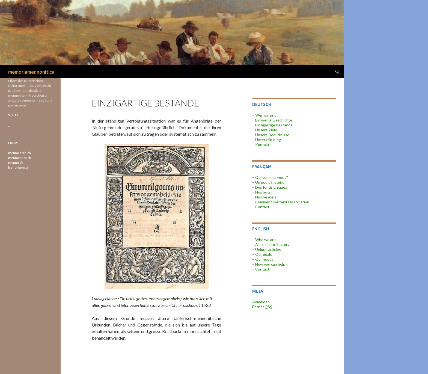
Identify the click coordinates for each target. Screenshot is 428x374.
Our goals (263, 254)
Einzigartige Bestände (274, 125)
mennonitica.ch (19, 158)
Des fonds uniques (271, 187)
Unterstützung (267, 139)
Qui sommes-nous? (271, 177)
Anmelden (261, 301)
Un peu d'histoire (269, 182)
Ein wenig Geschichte (273, 120)
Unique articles (268, 249)
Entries (262, 306)
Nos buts (263, 192)
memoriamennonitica (31, 72)
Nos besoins (265, 197)
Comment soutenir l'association (282, 202)
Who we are (265, 239)
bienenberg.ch (18, 167)
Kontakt (262, 144)
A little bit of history (272, 244)
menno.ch (15, 163)
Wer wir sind (266, 115)
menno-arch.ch (19, 153)
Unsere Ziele (266, 129)
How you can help (270, 264)
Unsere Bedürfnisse (272, 134)
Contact (262, 206)
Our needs (264, 259)
